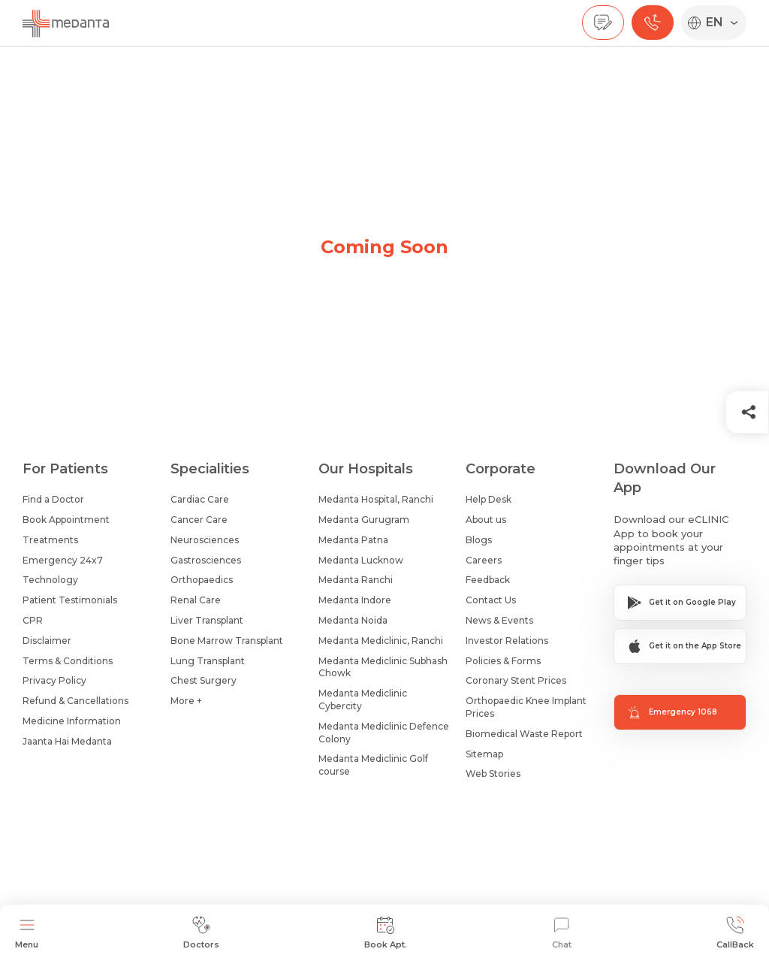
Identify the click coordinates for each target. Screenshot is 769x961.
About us (486, 519)
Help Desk (488, 499)
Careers (484, 560)
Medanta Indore (354, 600)
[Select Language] (723, 22)
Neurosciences (204, 539)
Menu (26, 933)
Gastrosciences (205, 560)
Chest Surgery (203, 680)
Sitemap (484, 754)
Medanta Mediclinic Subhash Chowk (383, 667)
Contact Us (491, 600)
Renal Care (195, 600)
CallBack (735, 933)
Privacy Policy (54, 680)
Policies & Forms (503, 660)
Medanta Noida (353, 620)
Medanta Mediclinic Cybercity (362, 700)
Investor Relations (507, 640)
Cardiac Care (199, 499)
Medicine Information (72, 721)
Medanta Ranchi (355, 579)
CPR (33, 620)
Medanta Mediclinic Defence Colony (383, 733)
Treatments (50, 539)
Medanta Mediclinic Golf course (373, 765)
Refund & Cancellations (75, 700)
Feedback (488, 579)
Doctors (201, 933)
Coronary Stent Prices (516, 680)
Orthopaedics (201, 579)
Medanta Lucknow (360, 560)
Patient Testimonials (70, 600)
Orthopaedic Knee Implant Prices (526, 707)
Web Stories (493, 773)
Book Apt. (385, 933)
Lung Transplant (207, 660)
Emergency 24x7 (63, 560)
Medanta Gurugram (363, 519)
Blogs (479, 539)
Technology (50, 579)
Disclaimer (47, 640)
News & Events (499, 620)
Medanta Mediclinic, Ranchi (380, 640)
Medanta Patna (353, 539)
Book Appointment (66, 519)
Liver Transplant (206, 620)
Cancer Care (199, 519)
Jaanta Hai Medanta (67, 741)
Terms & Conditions (68, 660)
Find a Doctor (53, 499)
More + (186, 700)
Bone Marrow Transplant (226, 640)
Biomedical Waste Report (524, 733)
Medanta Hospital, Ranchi (375, 499)
